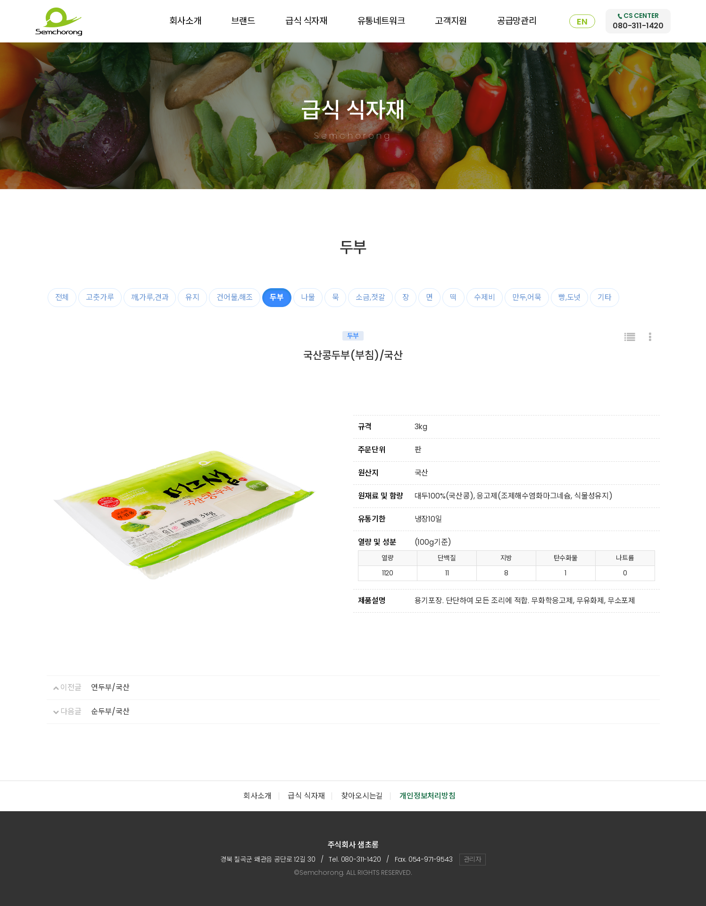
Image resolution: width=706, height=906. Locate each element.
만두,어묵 (526, 297)
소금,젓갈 (370, 297)
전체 (62, 297)
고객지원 (450, 21)
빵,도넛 (569, 297)
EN (582, 21)
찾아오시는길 (362, 795)
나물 (308, 297)
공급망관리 (517, 21)
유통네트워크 (381, 21)
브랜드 (243, 21)
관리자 (473, 859)
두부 (277, 297)
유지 (192, 297)
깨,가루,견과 (150, 297)
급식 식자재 (306, 21)
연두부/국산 (110, 687)
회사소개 (185, 21)
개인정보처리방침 (427, 795)
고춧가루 (100, 297)
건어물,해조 (234, 297)
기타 (605, 297)
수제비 (484, 297)
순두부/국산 (110, 711)
